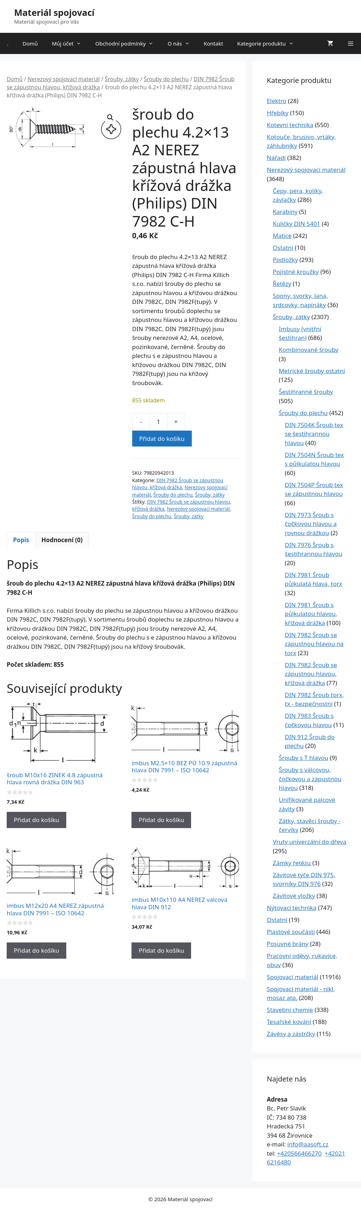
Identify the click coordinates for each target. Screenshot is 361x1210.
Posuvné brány (287, 944)
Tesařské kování (289, 1022)
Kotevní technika (290, 125)
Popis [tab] (21, 540)
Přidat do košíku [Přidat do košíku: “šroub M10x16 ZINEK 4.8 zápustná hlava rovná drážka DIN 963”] (36, 820)
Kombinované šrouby (308, 350)
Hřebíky (277, 113)
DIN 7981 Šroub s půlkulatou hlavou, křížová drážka (311, 614)
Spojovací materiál (292, 977)
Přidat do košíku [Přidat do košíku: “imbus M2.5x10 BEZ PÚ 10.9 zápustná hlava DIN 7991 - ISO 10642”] (161, 820)
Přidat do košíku (162, 439)
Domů (30, 43)
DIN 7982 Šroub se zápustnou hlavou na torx (314, 644)
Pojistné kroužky (296, 272)
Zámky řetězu (292, 863)
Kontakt (213, 43)
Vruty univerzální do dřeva (309, 842)
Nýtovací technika (292, 908)
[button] (110, 117)
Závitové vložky (294, 896)
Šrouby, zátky (122, 79)
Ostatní (283, 248)
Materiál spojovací (54, 12)
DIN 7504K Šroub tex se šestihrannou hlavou (314, 434)
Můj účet (70, 43)
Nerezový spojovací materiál (63, 79)
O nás (182, 43)
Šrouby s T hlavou (303, 758)
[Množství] (158, 422)
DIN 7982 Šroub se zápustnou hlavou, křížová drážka (177, 484)
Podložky (285, 260)
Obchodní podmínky (127, 43)
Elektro (277, 101)
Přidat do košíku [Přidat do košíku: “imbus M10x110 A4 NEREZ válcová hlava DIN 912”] (161, 950)
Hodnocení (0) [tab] (62, 540)
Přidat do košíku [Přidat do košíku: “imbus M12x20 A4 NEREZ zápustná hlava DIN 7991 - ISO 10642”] (36, 950)
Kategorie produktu (269, 43)
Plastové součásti (291, 932)
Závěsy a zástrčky (291, 1034)
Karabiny (285, 212)
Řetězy (282, 284)
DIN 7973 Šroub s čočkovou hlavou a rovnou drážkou (311, 524)
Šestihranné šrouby (306, 392)
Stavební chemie (290, 1010)
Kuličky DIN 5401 (296, 224)
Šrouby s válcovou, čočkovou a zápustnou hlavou (310, 779)
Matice (282, 236)
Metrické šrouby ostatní (312, 371)
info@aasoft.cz (308, 1144)
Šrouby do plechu (166, 79)
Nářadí (276, 158)
